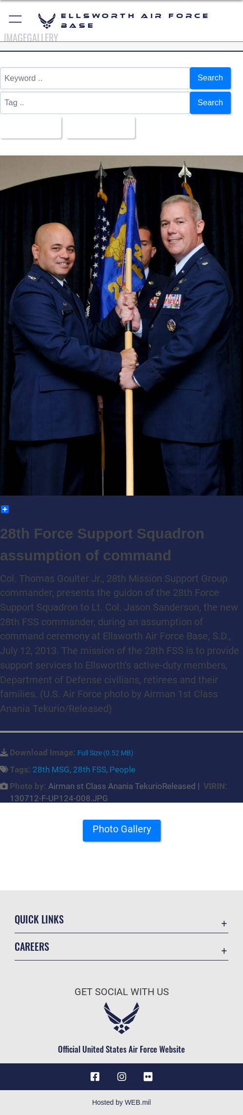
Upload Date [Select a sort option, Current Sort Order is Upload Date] (97, 127)
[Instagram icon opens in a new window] (121, 1077)
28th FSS (89, 769)
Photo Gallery (122, 829)
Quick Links (39, 919)
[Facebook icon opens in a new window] (95, 1077)
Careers (32, 946)
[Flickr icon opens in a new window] (148, 1077)
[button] (16, 20)
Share (16, 509)
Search (210, 77)
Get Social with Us (122, 992)
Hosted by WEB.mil (121, 1102)
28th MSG (51, 769)
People (122, 769)
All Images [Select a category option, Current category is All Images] (28, 127)
